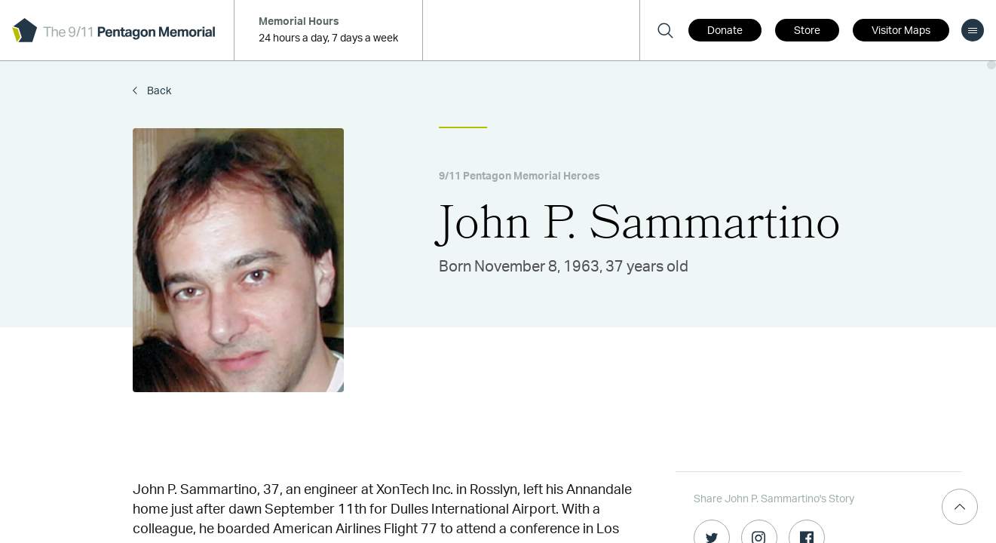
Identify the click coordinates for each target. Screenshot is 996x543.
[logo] (113, 30)
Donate (725, 31)
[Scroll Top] (960, 507)
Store (807, 31)
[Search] (665, 30)
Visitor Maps (901, 31)
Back (158, 91)
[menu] (972, 30)
